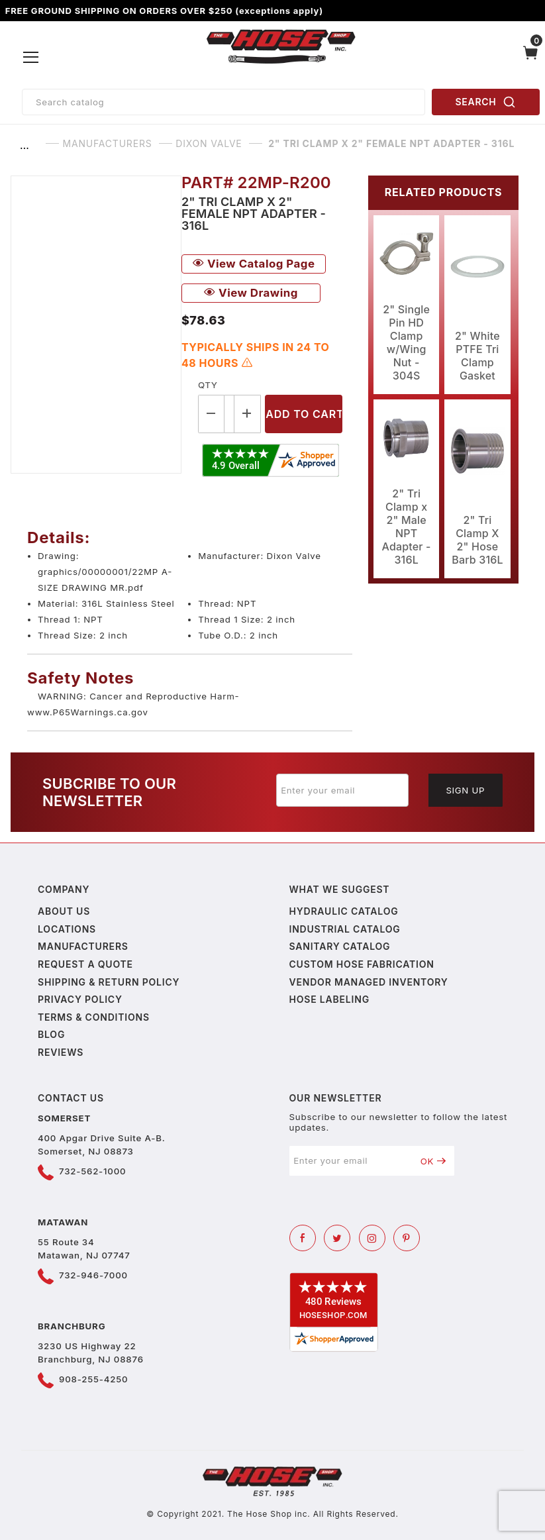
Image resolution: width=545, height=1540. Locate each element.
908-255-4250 (93, 1379)
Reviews (60, 1052)
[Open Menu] (31, 57)
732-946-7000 (93, 1275)
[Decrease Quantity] (211, 414)
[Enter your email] (342, 790)
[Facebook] (302, 1238)
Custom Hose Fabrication (361, 964)
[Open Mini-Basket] (530, 57)
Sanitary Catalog (340, 946)
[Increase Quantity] (247, 414)
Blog (51, 1034)
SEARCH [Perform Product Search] (486, 102)
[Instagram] (372, 1238)
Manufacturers (83, 946)
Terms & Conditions (94, 1017)
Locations (67, 929)
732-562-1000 (92, 1171)
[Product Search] (223, 102)
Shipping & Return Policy (108, 982)
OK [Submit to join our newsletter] (433, 1161)
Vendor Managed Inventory (368, 982)
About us (64, 911)
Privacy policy (80, 999)
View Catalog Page (254, 263)
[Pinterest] (406, 1238)
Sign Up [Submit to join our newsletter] (465, 790)
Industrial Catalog (345, 929)
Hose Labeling (329, 999)
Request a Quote (85, 964)
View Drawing (251, 292)
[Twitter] (337, 1238)
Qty (207, 385)
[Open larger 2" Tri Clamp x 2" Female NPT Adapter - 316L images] (96, 325)
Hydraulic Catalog (344, 911)
